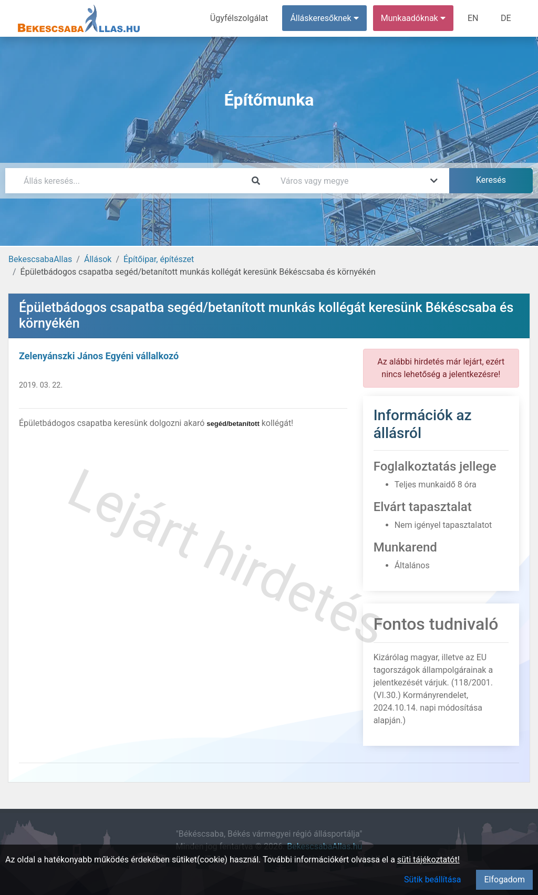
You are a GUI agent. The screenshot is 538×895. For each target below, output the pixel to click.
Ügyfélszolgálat (239, 18)
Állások (97, 259)
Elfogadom (504, 879)
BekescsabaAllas (40, 259)
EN (473, 18)
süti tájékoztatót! (428, 860)
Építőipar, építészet (158, 259)
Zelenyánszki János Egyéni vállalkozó (99, 355)
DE (506, 18)
